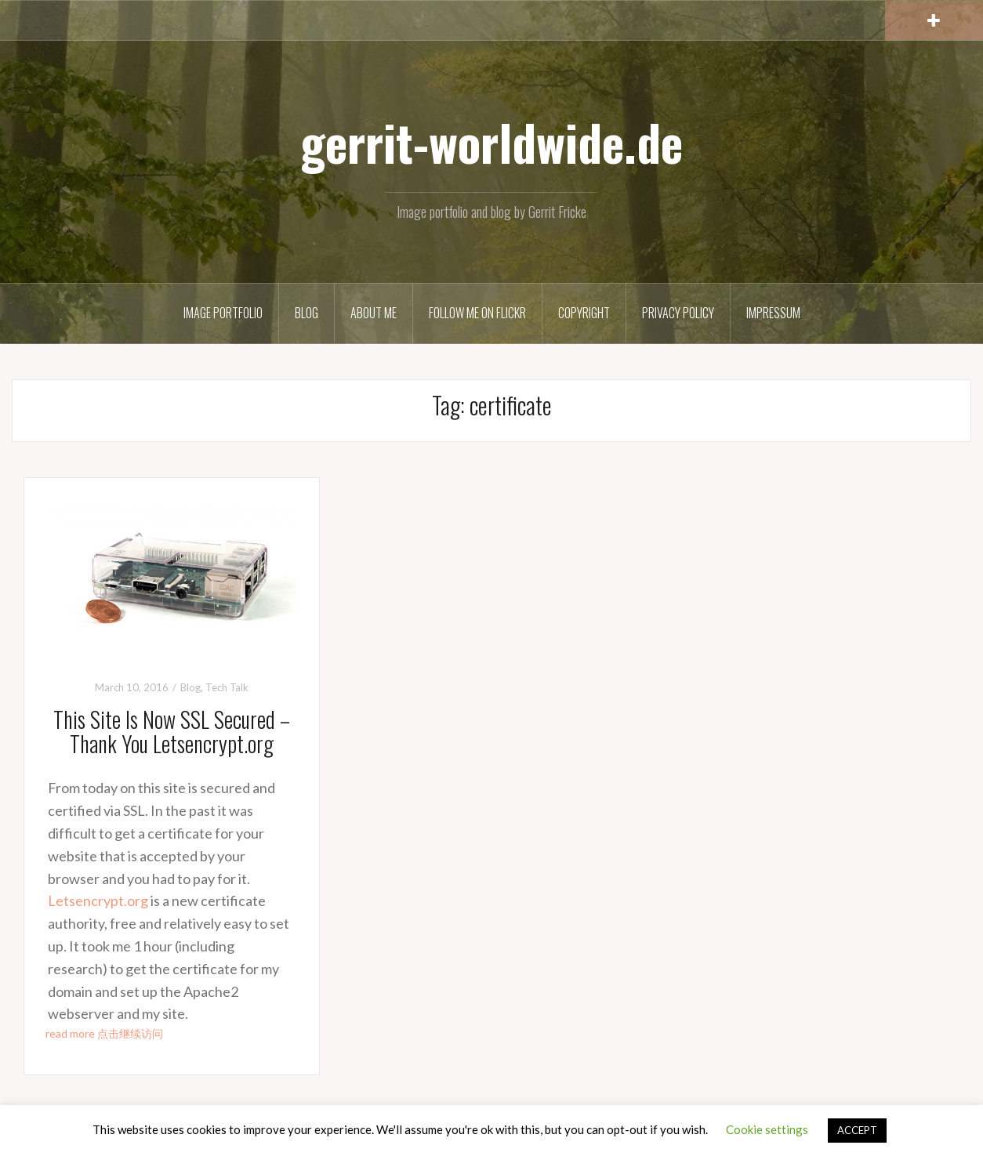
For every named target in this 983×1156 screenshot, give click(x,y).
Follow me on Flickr (477, 312)
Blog (306, 312)
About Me (373, 312)
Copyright (584, 312)
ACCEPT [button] (857, 1130)
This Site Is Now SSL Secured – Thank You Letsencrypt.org (171, 731)
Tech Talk (226, 687)
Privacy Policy (678, 312)
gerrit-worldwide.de (491, 142)
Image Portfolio (223, 312)
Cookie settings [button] (767, 1129)
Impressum (773, 312)
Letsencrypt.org (98, 900)
